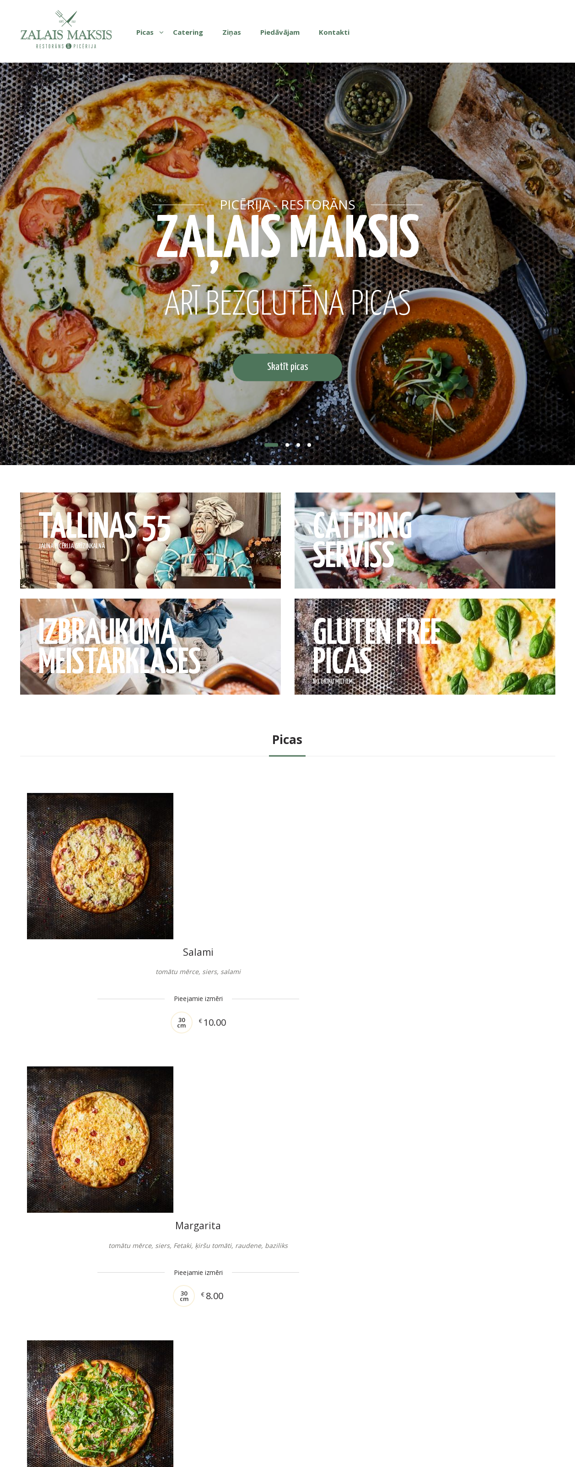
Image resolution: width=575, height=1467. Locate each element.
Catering (188, 32)
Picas (145, 32)
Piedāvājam (280, 32)
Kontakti (334, 32)
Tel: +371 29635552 (365, 1415)
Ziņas (231, 32)
